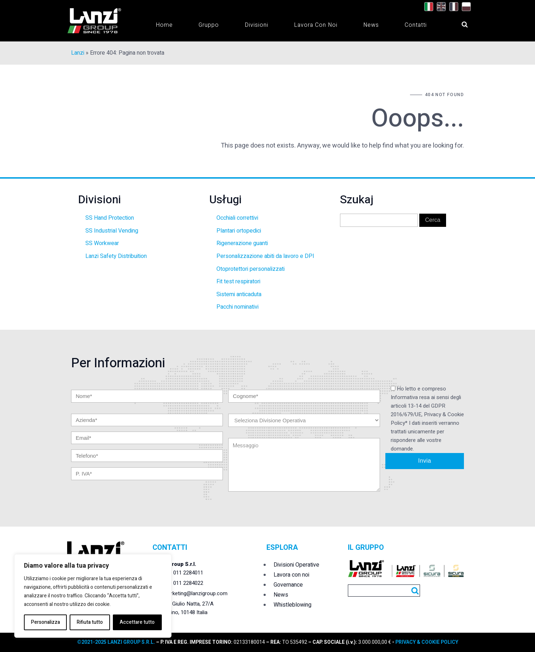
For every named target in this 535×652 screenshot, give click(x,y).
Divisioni (256, 25)
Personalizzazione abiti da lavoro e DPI (265, 256)
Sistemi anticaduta (238, 294)
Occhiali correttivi (237, 218)
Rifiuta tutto (90, 622)
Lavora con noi (316, 25)
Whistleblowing (292, 605)
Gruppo (209, 25)
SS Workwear (102, 243)
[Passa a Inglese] (439, 6)
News (371, 25)
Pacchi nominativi (237, 307)
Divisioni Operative (296, 565)
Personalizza (45, 622)
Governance (288, 585)
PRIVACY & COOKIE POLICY (426, 642)
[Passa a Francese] (452, 6)
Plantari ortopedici (238, 231)
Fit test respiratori (238, 281)
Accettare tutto (137, 622)
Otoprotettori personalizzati (250, 269)
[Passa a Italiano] (427, 6)
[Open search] (458, 22)
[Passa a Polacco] (464, 6)
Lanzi (77, 53)
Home (164, 25)
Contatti (416, 25)
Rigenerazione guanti (242, 243)
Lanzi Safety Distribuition (116, 256)
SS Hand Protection (109, 218)
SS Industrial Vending (111, 231)
